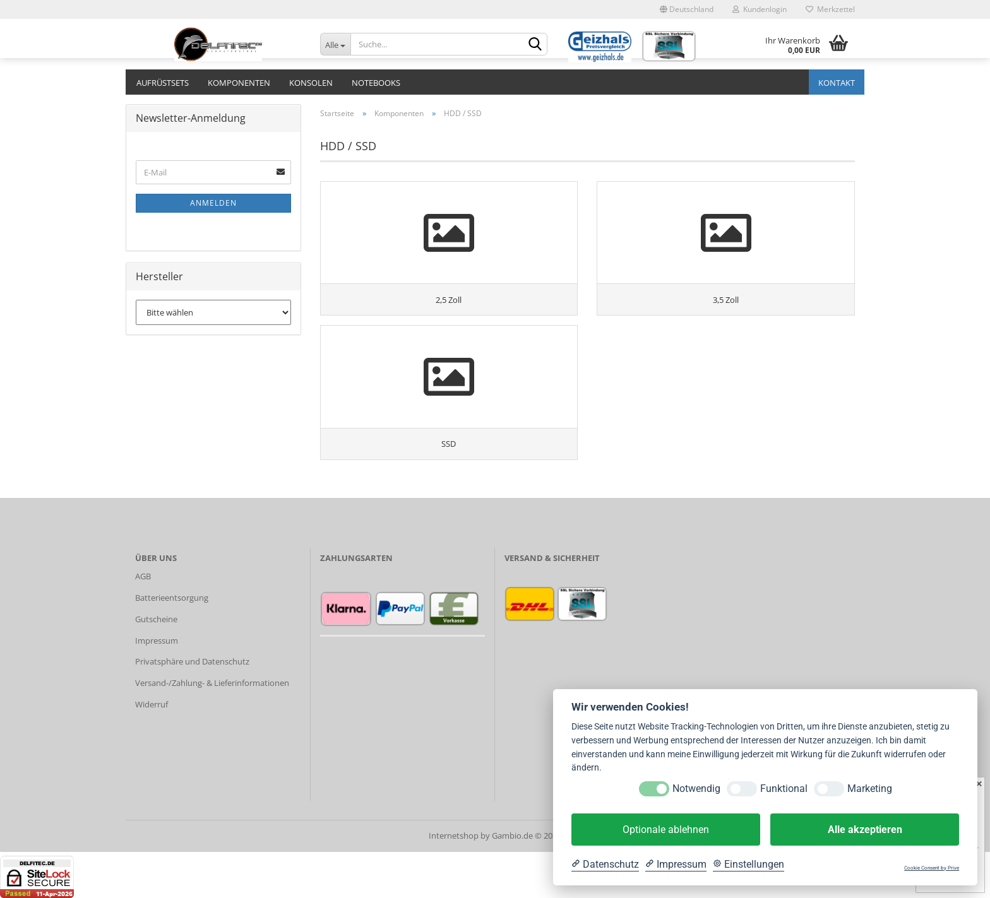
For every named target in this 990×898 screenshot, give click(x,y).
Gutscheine (156, 665)
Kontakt (836, 82)
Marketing (869, 789)
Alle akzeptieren (865, 830)
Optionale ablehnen (666, 830)
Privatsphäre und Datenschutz (192, 708)
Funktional (784, 789)
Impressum (156, 686)
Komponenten (239, 82)
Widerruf (151, 751)
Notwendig (696, 789)
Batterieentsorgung (171, 644)
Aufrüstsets (162, 82)
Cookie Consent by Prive (931, 868)
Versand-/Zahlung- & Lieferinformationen (212, 729)
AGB (143, 623)
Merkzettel (830, 9)
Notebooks (376, 82)
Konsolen (311, 82)
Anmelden (213, 203)
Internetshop (454, 881)
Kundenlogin (759, 9)
